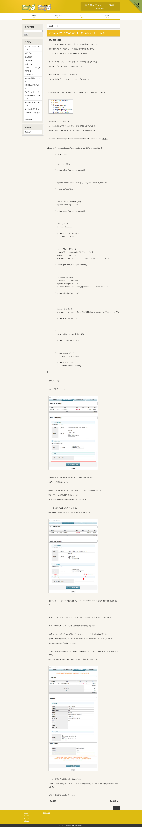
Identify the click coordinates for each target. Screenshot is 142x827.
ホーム (26, 813)
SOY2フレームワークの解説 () (32, 69)
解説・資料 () (29, 53)
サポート (83, 17)
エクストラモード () (32, 92)
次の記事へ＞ (114, 801)
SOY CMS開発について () (32, 97)
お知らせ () (28, 119)
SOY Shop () (29, 74)
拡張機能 (58, 17)
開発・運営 (46, 813)
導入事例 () (28, 57)
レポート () (28, 64)
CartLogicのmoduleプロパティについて (62, 643)
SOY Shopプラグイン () (32, 86)
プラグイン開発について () (32, 48)
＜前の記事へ (52, 801)
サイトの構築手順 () (32, 109)
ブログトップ (53, 26)
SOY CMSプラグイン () (32, 114)
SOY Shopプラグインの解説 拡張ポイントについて (67, 66)
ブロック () (28, 60)
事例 (34, 17)
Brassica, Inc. (69, 825)
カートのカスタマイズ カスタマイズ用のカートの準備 (68, 53)
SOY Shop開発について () (32, 103)
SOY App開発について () (33, 79)
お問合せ (108, 17)
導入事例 (26, 815)
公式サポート (29, 132)
